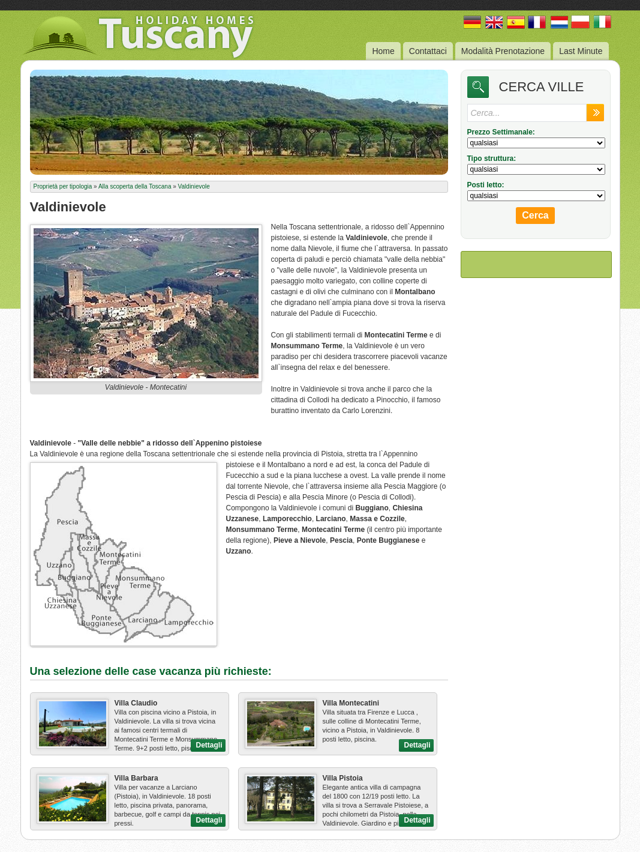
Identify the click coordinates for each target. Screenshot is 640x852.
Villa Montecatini (351, 703)
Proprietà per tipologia (63, 186)
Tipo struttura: (491, 158)
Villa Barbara (136, 778)
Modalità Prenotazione (503, 51)
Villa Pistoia (343, 778)
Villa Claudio (136, 703)
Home (383, 51)
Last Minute (580, 51)
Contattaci (428, 51)
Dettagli (209, 745)
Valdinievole (194, 186)
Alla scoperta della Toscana (135, 186)
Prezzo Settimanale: (501, 132)
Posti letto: (485, 185)
